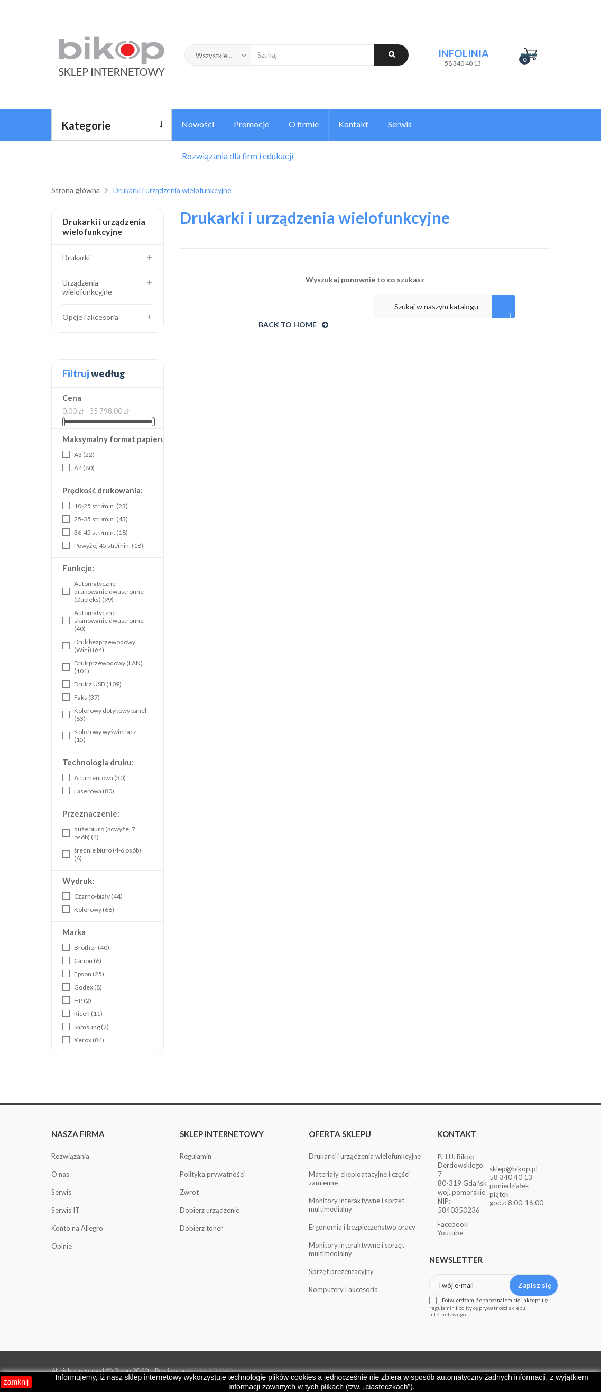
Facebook (452, 1224)
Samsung (91, 1027)
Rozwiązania (70, 1156)
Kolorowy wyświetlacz (105, 736)
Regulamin (195, 1156)
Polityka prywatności (212, 1174)
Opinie (61, 1246)
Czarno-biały (98, 896)
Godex (88, 987)
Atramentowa (100, 778)
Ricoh (88, 1014)
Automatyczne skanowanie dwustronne (109, 621)
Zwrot (189, 1192)
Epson (89, 974)
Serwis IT (65, 1210)
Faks (87, 697)
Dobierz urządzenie (209, 1210)
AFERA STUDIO (209, 1371)
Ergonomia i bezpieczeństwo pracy (362, 1227)
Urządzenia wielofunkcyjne (87, 287)
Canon (87, 961)
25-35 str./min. (101, 519)
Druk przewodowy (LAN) (108, 667)
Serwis (61, 1192)
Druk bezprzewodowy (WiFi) (104, 646)
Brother (91, 947)
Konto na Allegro (77, 1228)
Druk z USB (98, 684)
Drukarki (76, 257)
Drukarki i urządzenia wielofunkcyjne (103, 226)
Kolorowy (94, 909)
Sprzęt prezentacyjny (341, 1271)
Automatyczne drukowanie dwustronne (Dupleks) (109, 591)
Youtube (450, 1233)
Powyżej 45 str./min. (108, 546)
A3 (84, 455)
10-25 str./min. (101, 506)
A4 (84, 468)
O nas (60, 1174)
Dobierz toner (201, 1228)
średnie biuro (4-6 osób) (107, 854)
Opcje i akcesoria (90, 317)
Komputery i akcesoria (343, 1289)
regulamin (442, 1308)
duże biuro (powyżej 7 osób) (104, 833)
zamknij (16, 1382)
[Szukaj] (444, 306)
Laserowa (94, 791)
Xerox (89, 1040)
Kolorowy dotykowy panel (110, 714)
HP (82, 1000)
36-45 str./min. (101, 532)
